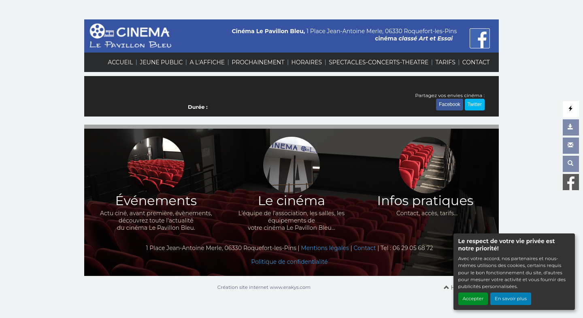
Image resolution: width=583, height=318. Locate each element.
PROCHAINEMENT (258, 62)
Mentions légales (325, 248)
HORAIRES (307, 62)
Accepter (473, 298)
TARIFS (445, 62)
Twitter (475, 104)
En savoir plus (511, 298)
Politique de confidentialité (289, 261)
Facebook (449, 104)
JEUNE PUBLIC (161, 62)
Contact (364, 248)
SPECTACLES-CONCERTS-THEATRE (378, 62)
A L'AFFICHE (207, 62)
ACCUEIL (120, 62)
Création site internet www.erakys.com (264, 287)
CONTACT (476, 62)
